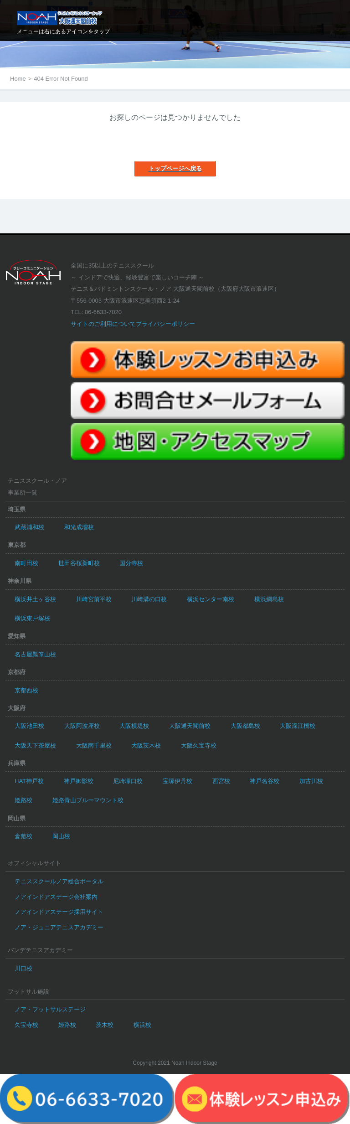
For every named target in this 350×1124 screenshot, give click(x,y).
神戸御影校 (78, 781)
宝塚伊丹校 (177, 781)
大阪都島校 (245, 725)
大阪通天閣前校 (190, 725)
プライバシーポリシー (165, 323)
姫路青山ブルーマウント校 (88, 800)
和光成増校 (79, 527)
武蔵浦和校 (29, 527)
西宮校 (221, 781)
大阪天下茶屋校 (35, 745)
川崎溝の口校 (149, 599)
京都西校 (26, 690)
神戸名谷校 (264, 781)
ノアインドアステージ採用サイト (59, 911)
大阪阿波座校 (82, 725)
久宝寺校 (26, 1024)
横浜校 (142, 1024)
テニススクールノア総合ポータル (59, 881)
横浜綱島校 (269, 599)
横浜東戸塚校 (32, 618)
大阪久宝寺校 (198, 745)
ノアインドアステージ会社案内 (56, 896)
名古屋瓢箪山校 (35, 654)
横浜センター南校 (210, 599)
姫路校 (23, 800)
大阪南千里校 (94, 745)
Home (18, 78)
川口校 (23, 968)
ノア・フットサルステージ (50, 1009)
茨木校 (104, 1024)
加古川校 (311, 781)
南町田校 (26, 563)
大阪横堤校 (134, 725)
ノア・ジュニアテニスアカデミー (59, 927)
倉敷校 (23, 836)
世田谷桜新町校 (79, 563)
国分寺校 (131, 563)
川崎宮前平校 (94, 599)
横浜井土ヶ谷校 (35, 599)
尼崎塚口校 (128, 781)
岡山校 (61, 836)
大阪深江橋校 (297, 725)
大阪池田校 (29, 725)
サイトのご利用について (103, 323)
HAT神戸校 (29, 781)
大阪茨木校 (146, 745)
